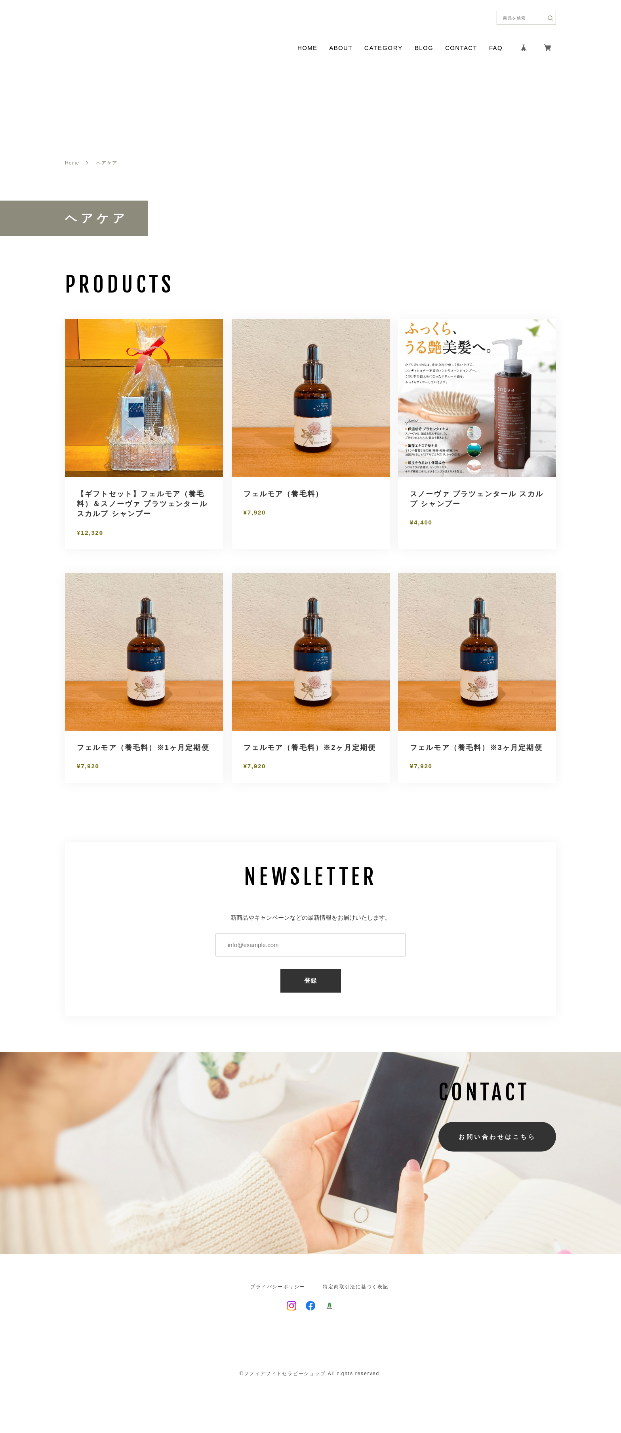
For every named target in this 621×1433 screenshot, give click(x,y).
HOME (307, 48)
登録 (310, 980)
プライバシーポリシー (277, 1286)
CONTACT (461, 48)
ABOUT (340, 48)
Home (72, 163)
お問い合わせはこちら (497, 1136)
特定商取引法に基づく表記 (356, 1286)
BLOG (424, 48)
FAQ (496, 48)
